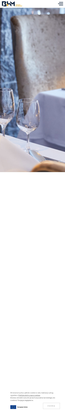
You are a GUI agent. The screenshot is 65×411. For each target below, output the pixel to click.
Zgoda (51, 406)
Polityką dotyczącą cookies (29, 395)
